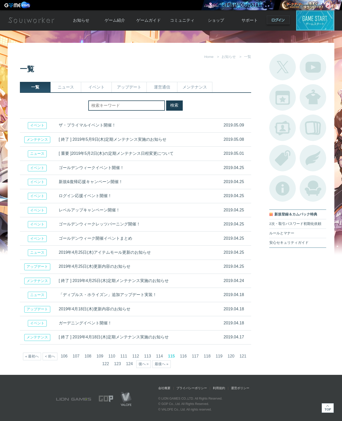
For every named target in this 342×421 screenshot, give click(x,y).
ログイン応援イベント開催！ (85, 196)
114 (159, 356)
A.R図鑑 (313, 127)
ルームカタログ (313, 188)
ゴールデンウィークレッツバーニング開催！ (99, 224)
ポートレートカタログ (282, 127)
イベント (96, 87)
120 (231, 356)
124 (129, 364)
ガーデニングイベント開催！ (85, 323)
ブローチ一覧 (313, 158)
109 (99, 356)
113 (147, 356)
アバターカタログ (313, 97)
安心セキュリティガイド (289, 243)
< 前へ (50, 356)
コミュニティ (182, 20)
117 (195, 356)
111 (123, 356)
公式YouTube (313, 67)
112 (135, 356)
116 (183, 356)
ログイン (278, 21)
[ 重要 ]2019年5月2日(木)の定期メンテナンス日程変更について (116, 153)
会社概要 (164, 388)
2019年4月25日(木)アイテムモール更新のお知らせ (105, 252)
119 (219, 356)
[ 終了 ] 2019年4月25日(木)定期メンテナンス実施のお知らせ (114, 280)
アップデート (129, 87)
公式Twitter (282, 67)
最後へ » (161, 364)
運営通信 (162, 87)
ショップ (216, 20)
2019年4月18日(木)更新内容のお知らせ (94, 309)
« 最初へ (32, 356)
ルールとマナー (281, 233)
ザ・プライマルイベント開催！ (87, 125)
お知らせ (81, 20)
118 (207, 356)
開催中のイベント (282, 97)
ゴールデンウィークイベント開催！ (91, 167)
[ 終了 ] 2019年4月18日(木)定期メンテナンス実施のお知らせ (114, 337)
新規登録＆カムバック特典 (295, 214)
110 (111, 356)
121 (242, 356)
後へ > (144, 364)
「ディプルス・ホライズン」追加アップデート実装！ (108, 294)
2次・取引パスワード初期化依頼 (295, 224)
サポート (249, 20)
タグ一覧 (282, 158)
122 (105, 364)
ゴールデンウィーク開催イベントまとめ (95, 238)
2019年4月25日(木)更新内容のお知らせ (94, 266)
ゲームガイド (148, 20)
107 (76, 356)
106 (64, 356)
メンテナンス (194, 87)
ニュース (66, 87)
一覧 (35, 87)
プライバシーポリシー (191, 388)
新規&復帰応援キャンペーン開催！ (91, 182)
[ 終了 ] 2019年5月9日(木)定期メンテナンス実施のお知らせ (112, 139)
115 (171, 356)
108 (87, 356)
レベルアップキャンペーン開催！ (89, 210)
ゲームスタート (315, 20)
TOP (328, 408)
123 (117, 364)
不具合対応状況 (282, 188)
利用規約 (219, 388)
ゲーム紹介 (115, 20)
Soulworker (31, 20)
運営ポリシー (240, 388)
